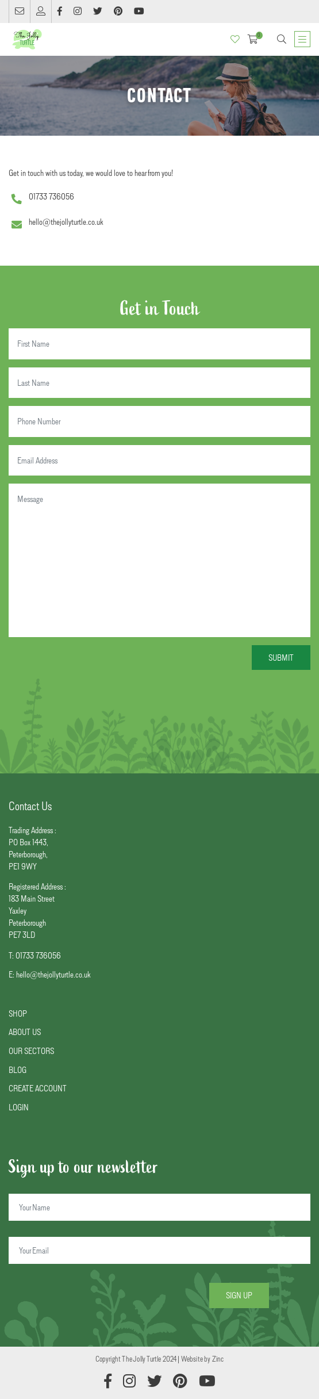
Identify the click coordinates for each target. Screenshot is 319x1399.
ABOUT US (25, 1031)
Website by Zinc (202, 1358)
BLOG (17, 1069)
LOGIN (19, 1107)
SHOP (18, 1013)
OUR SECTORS (31, 1050)
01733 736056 (51, 196)
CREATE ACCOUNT (38, 1088)
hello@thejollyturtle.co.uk (66, 221)
